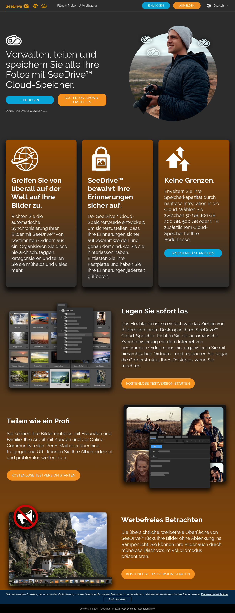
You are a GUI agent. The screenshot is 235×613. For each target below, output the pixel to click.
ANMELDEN (186, 5)
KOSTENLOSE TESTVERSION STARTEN (158, 383)
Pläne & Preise (66, 5)
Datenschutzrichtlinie (214, 594)
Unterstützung (88, 5)
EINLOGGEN (156, 5)
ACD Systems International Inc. (138, 608)
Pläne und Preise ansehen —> (26, 111)
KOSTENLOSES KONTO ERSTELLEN (82, 100)
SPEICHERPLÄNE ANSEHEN (193, 253)
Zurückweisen (118, 599)
